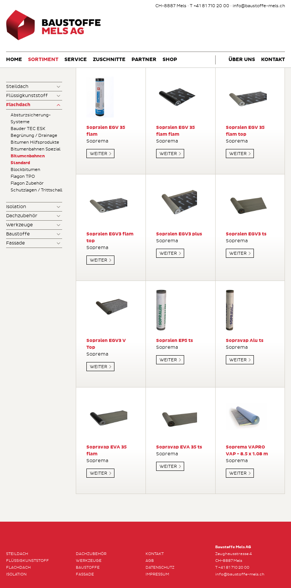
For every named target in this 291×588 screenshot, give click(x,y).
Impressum (157, 574)
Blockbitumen (25, 169)
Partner (143, 59)
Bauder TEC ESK (28, 128)
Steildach (17, 86)
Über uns (241, 59)
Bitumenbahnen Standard (28, 159)
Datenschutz (160, 567)
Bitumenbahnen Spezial (35, 149)
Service (75, 59)
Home (14, 59)
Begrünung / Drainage (34, 135)
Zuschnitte (109, 59)
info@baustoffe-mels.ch (259, 5)
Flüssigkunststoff (27, 96)
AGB (150, 560)
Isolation (16, 207)
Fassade (15, 243)
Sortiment (43, 59)
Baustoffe (18, 234)
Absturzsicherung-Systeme (31, 118)
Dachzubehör (22, 216)
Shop (170, 59)
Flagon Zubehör (27, 183)
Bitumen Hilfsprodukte (35, 142)
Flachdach (18, 105)
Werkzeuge (19, 225)
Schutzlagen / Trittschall (36, 190)
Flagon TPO (23, 176)
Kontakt (273, 59)
